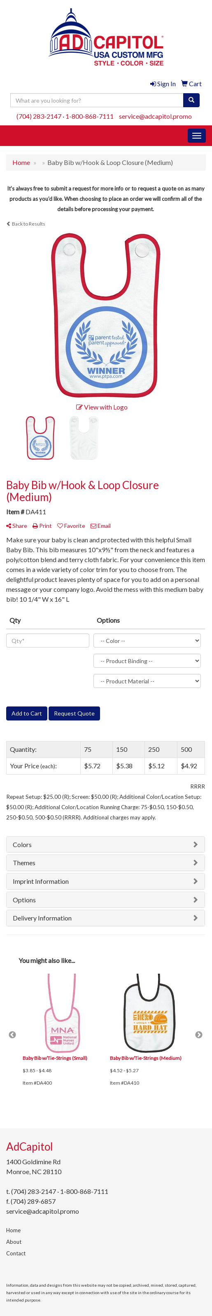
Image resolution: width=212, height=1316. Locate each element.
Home (13, 1230)
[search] (191, 100)
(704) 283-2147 (38, 116)
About (13, 1241)
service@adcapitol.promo (155, 116)
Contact (16, 1253)
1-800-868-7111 (89, 116)
